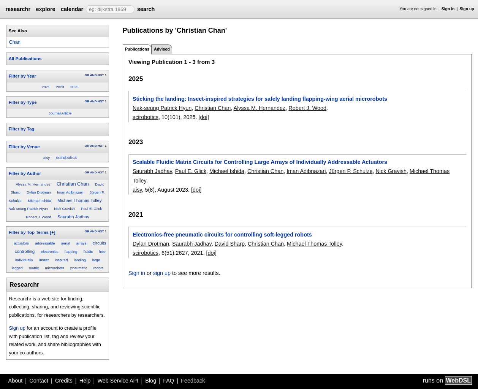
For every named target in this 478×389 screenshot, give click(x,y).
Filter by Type (23, 102)
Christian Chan (73, 184)
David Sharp (230, 244)
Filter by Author (25, 173)
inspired (61, 260)
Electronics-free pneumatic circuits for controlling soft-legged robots (222, 235)
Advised (162, 49)
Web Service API (117, 381)
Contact (38, 381)
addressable (45, 243)
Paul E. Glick (91, 208)
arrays (81, 243)
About (15, 381)
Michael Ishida (39, 200)
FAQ (168, 381)
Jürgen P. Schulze (350, 171)
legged (17, 268)
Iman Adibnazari (70, 192)
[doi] (204, 117)
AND (93, 75)
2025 (74, 87)
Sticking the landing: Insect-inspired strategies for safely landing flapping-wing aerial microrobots (260, 99)
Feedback (193, 381)
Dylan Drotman (39, 192)
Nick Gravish (64, 208)
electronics (50, 251)
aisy (46, 158)
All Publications (25, 58)
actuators (21, 243)
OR (87, 75)
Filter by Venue (24, 146)
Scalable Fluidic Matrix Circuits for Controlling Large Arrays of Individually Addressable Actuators (260, 162)
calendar (72, 9)
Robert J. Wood (38, 217)
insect (44, 260)
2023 (60, 87)
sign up (162, 273)
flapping (71, 251)
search (146, 9)
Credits (64, 381)
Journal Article (60, 113)
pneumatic (78, 268)
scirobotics (66, 157)
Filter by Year (22, 76)
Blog (150, 381)
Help (85, 381)
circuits (99, 243)
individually (24, 260)
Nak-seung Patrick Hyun (27, 208)
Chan (15, 42)
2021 (46, 87)
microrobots (54, 268)
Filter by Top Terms (29, 232)
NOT (101, 75)
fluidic (88, 251)
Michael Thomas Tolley (79, 200)
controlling (25, 251)
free (102, 251)
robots (98, 268)
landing (80, 260)
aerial (65, 243)
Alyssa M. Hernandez (33, 184)
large (96, 260)
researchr (17, 9)
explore (45, 9)
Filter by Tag (22, 129)
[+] (52, 232)
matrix (34, 268)
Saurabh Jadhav (73, 216)
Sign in (448, 9)
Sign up (467, 9)
